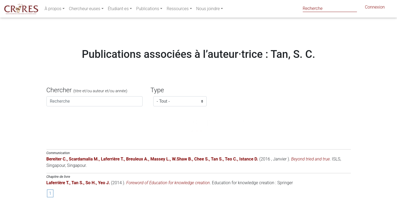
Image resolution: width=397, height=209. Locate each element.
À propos (53, 9)
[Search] (330, 8)
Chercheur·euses (84, 9)
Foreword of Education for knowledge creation (168, 182)
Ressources (177, 9)
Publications (147, 9)
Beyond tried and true (310, 159)
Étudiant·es (118, 9)
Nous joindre (208, 9)
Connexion (375, 8)
